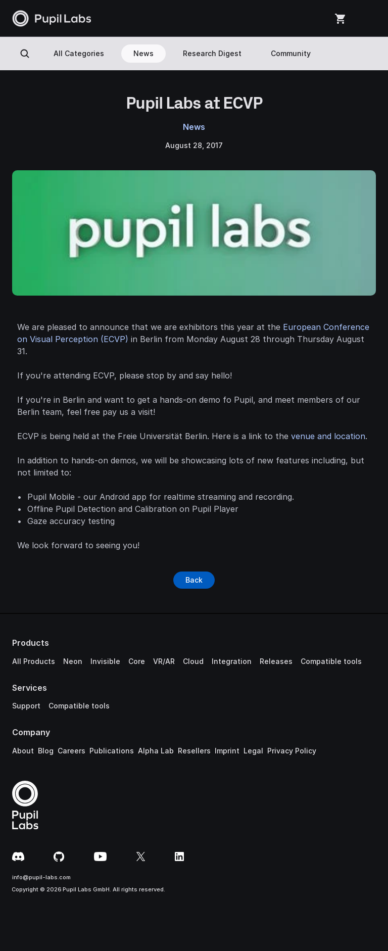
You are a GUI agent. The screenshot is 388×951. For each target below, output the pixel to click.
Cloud (193, 661)
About (23, 750)
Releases (276, 661)
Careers (71, 750)
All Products (33, 661)
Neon (72, 661)
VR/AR (164, 661)
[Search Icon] (24, 53)
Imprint (227, 750)
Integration (232, 661)
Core (136, 661)
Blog (46, 750)
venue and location (328, 436)
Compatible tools (331, 661)
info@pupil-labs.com (41, 877)
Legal (253, 750)
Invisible (105, 661)
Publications (111, 750)
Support (26, 705)
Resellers (194, 750)
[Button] (194, 580)
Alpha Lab (156, 750)
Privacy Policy (291, 750)
